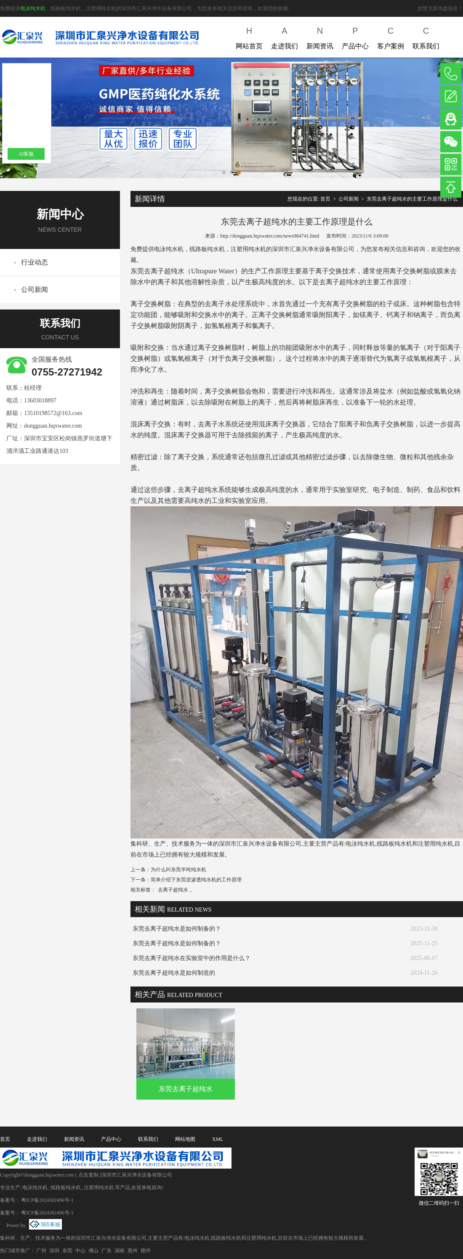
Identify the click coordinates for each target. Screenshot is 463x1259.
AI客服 (26, 154)
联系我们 (425, 36)
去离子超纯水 (173, 890)
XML (218, 1139)
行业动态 (34, 262)
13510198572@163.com (53, 413)
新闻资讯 (319, 36)
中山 (80, 1251)
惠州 (133, 1251)
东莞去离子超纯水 (186, 1088)
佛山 (93, 1251)
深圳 (54, 1251)
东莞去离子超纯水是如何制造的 (174, 973)
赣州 (146, 1251)
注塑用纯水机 (99, 1187)
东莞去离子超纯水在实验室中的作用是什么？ (191, 958)
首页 (325, 199)
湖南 (119, 1251)
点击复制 (88, 1175)
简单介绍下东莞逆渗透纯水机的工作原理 (196, 880)
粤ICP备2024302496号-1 (47, 1200)
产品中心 (355, 36)
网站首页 (249, 36)
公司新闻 (34, 289)
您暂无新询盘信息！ (440, 8)
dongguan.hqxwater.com (53, 426)
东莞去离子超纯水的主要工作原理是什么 (412, 199)
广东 (106, 1251)
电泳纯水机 (32, 8)
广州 (41, 1251)
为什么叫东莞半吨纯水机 (178, 870)
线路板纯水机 (66, 1187)
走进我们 (284, 36)
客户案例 (390, 36)
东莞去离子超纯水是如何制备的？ (177, 929)
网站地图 (185, 1139)
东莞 (67, 1251)
